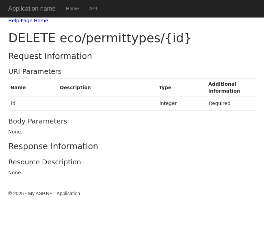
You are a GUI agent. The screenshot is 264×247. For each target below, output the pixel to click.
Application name (32, 8)
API (93, 8)
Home (72, 8)
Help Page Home (28, 20)
